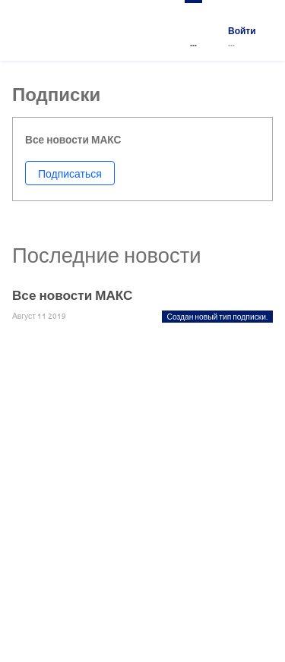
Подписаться (70, 173)
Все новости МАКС (72, 294)
